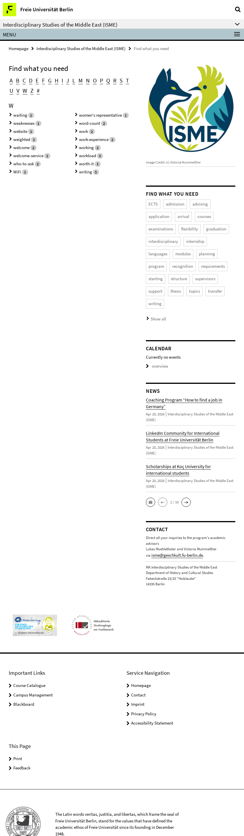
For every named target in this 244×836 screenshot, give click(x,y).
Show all (157, 297)
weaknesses (22, 119)
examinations (197, 214)
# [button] (30, 88)
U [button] (128, 79)
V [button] (11, 88)
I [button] (59, 79)
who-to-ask (22, 155)
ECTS (152, 203)
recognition (202, 248)
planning (155, 248)
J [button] (65, 79)
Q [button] (103, 79)
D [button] (29, 79)
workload (86, 147)
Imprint (137, 681)
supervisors (157, 271)
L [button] (70, 79)
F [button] (41, 79)
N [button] (84, 79)
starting (183, 260)
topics (216, 271)
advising (194, 203)
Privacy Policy (143, 690)
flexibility (155, 225)
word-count (88, 119)
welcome (20, 140)
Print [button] (17, 735)
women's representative (97, 112)
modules (203, 237)
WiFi (16, 162)
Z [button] (24, 88)
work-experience (91, 133)
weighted (20, 133)
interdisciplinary (208, 225)
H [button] (54, 79)
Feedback (21, 745)
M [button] (77, 79)
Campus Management (33, 671)
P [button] (97, 79)
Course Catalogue (29, 662)
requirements (158, 260)
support (180, 271)
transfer (154, 283)
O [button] (90, 79)
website (19, 126)
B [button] (17, 79)
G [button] (47, 79)
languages (180, 237)
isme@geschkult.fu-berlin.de (173, 532)
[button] (150, 480)
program (177, 248)
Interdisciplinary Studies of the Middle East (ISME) (81, 48)
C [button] (23, 79)
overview (156, 344)
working (85, 140)
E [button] (35, 79)
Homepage (18, 48)
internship (156, 237)
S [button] (115, 79)
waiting (19, 112)
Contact (138, 671)
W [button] (17, 88)
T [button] (121, 79)
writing (84, 162)
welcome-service (26, 147)
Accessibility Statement (152, 700)
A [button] (11, 79)
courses (173, 214)
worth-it (85, 155)
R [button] (109, 79)
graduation (179, 225)
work (83, 126)
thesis (199, 271)
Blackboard (23, 681)
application (218, 203)
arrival (153, 214)
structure (205, 260)
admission (172, 203)
